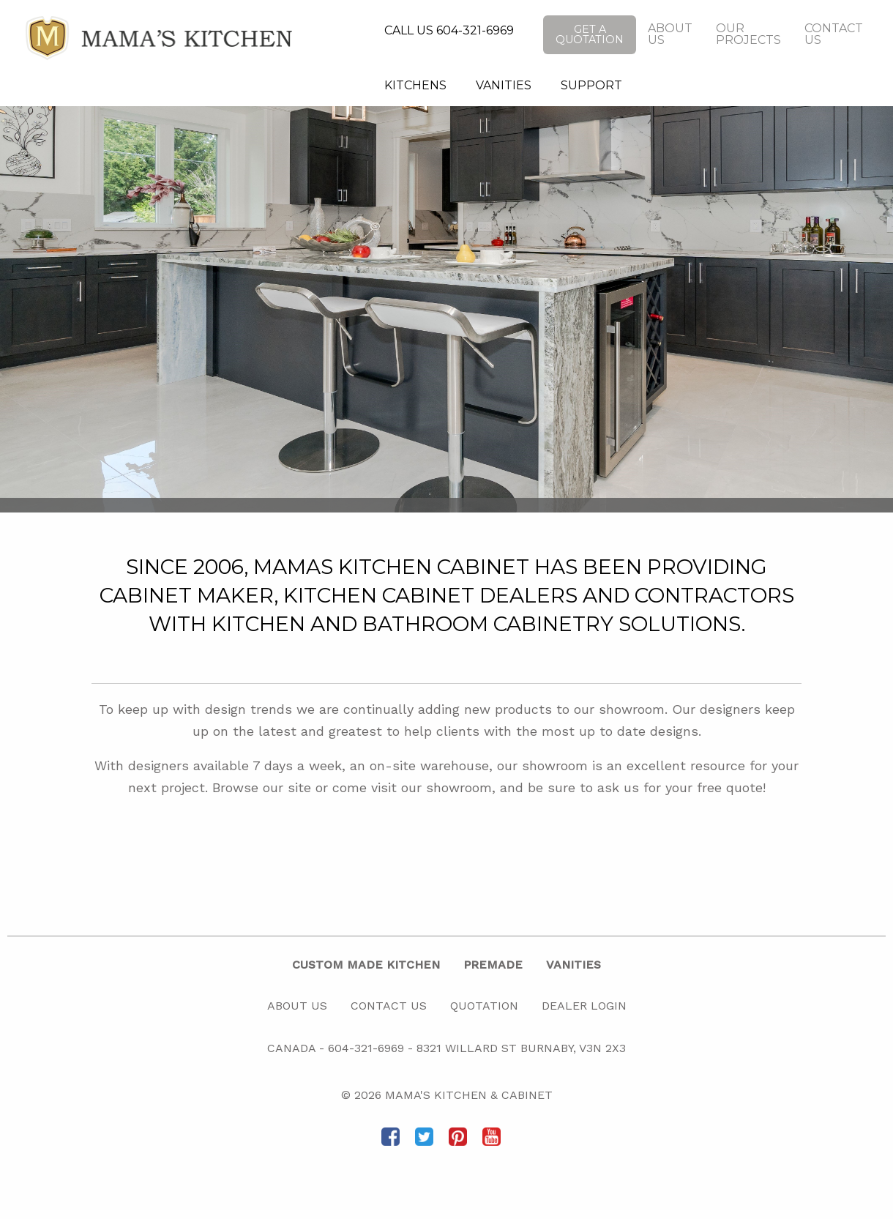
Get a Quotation (590, 34)
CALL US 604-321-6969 (449, 30)
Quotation (484, 1006)
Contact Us (833, 34)
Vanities (503, 85)
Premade (493, 965)
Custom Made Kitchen (366, 965)
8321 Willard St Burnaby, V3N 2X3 (521, 1048)
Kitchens (415, 85)
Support (591, 85)
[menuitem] (415, 85)
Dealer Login (584, 1006)
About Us (670, 34)
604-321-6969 (366, 1048)
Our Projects (748, 34)
